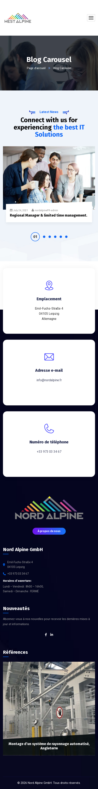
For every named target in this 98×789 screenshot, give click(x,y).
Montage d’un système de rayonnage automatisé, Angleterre (49, 746)
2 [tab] (44, 237)
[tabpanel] (49, 186)
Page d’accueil (36, 68)
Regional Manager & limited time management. (48, 215)
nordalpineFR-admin (46, 210)
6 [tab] (66, 237)
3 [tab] (50, 237)
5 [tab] (61, 237)
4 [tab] (55, 237)
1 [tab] (35, 237)
